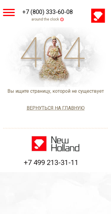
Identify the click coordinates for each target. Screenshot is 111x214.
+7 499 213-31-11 (51, 162)
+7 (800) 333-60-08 (47, 11)
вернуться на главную (56, 108)
